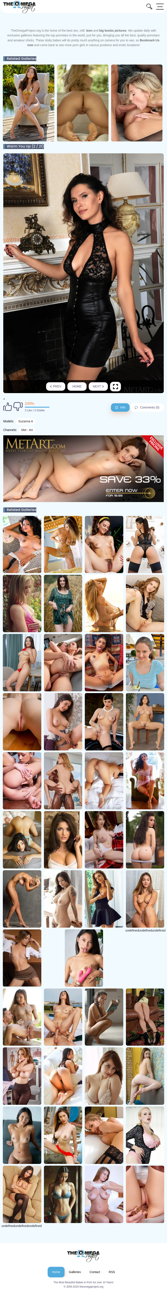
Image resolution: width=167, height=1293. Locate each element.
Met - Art (27, 430)
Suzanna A (25, 421)
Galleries (75, 1272)
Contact (95, 1272)
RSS (112, 1272)
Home (77, 386)
